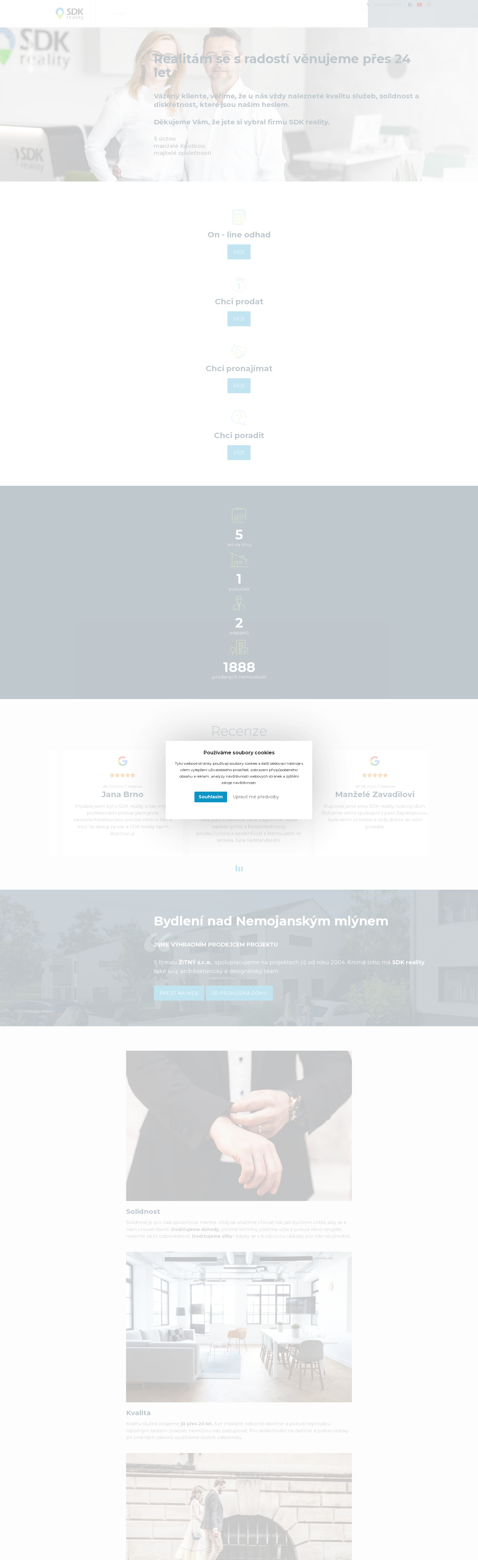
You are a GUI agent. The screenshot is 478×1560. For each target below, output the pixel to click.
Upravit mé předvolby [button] (256, 797)
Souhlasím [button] (211, 797)
